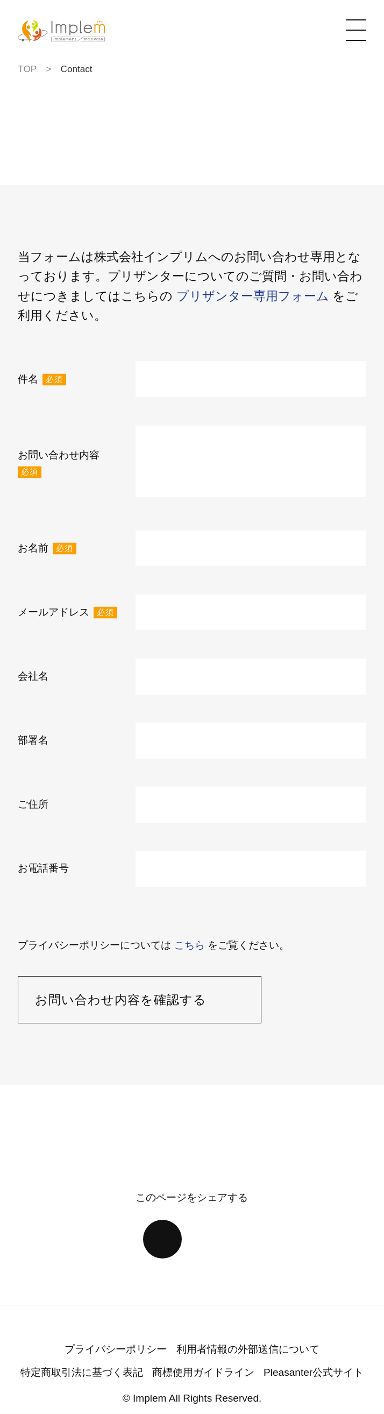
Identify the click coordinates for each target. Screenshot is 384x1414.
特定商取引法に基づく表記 (81, 1372)
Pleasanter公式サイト (314, 1372)
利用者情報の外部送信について (247, 1349)
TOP (27, 68)
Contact (77, 68)
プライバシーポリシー (116, 1349)
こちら (189, 945)
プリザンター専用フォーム (252, 296)
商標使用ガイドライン (203, 1372)
